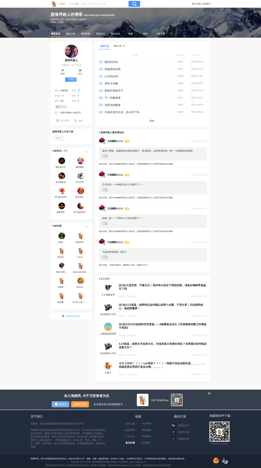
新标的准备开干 (114, 90)
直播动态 (100, 33)
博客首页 (55, 33)
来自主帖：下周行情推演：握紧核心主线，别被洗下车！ (153, 265)
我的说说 (115, 33)
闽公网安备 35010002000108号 (157, 465)
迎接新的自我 (113, 69)
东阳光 (59, 138)
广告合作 (130, 436)
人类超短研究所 (108, 333)
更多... (88, 151)
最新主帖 (70, 33)
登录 (194, 4)
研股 (145, 33)
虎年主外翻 (111, 83)
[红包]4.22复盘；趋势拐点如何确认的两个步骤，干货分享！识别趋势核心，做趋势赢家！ (161, 306)
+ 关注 (71, 79)
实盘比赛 (160, 33)
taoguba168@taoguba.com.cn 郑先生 (124, 465)
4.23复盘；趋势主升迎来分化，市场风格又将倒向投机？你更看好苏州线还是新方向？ (163, 345)
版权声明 (130, 430)
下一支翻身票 (113, 97)
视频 (130, 33)
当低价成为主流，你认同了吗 (122, 112)
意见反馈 (130, 442)
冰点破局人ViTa (108, 314)
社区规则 (145, 442)
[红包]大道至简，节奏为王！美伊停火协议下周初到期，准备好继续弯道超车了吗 (162, 287)
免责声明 (146, 423)
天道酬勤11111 (115, 141)
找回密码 (206, 4)
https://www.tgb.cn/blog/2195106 (99, 15)
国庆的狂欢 (111, 62)
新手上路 (130, 423)
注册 (199, 4)
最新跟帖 (85, 33)
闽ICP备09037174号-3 (56, 465)
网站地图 (146, 430)
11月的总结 (111, 76)
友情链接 (146, 436)
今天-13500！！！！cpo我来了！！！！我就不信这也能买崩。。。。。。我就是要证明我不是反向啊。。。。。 (162, 365)
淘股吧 (62, 4)
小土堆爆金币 (108, 294)
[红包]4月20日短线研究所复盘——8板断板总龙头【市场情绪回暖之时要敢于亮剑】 (162, 326)
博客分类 (119, 46)
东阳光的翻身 (113, 105)
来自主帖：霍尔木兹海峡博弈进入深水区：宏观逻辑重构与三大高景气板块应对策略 (153, 164)
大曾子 (108, 372)
